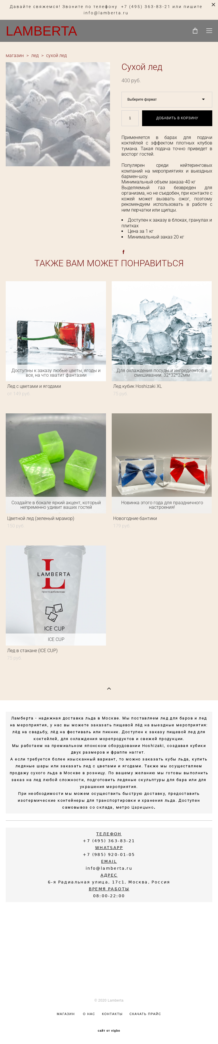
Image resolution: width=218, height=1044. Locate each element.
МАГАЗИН (66, 1014)
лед (35, 55)
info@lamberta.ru (106, 13)
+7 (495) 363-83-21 (146, 6)
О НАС (89, 1014)
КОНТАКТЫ (112, 1014)
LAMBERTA (41, 31)
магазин (15, 55)
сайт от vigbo (109, 1030)
